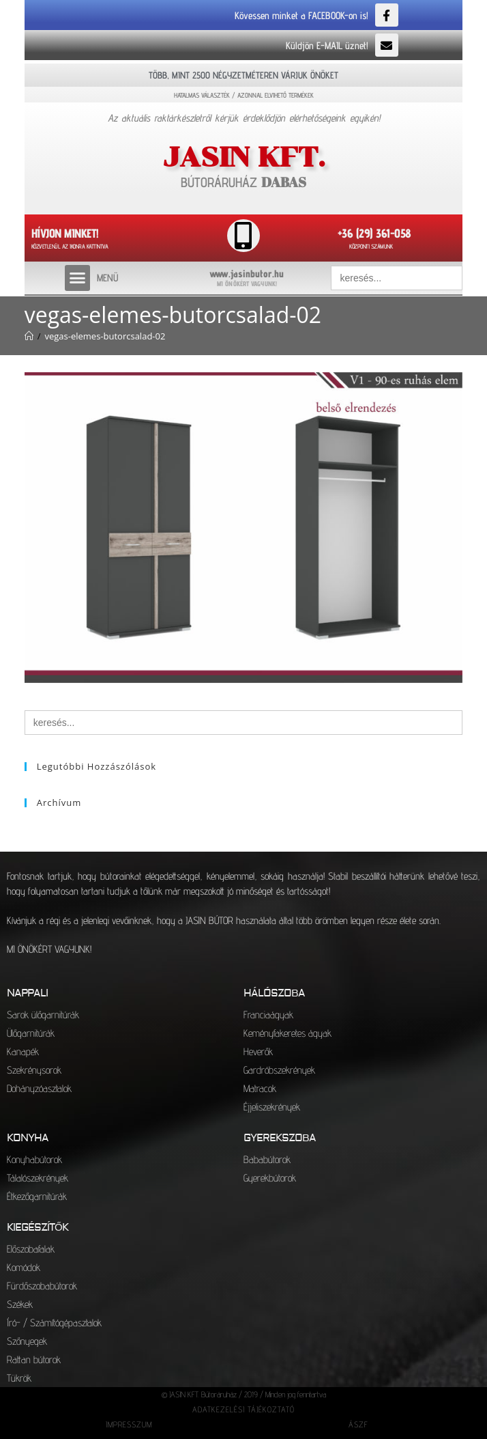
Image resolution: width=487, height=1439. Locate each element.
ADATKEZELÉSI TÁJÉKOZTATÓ (243, 1409)
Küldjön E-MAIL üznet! (327, 45)
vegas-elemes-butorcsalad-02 (104, 336)
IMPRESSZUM (129, 1424)
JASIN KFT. (243, 157)
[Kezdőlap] (29, 336)
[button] (78, 278)
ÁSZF (358, 1424)
